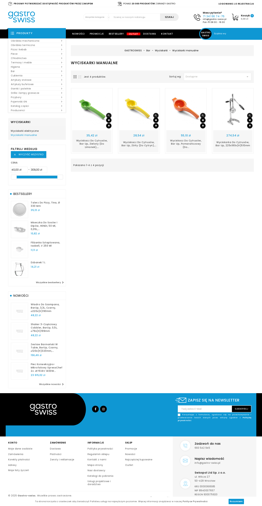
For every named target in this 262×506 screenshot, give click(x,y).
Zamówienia (15, 454)
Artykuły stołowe (37, 80)
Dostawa (149, 33)
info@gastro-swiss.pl (214, 19)
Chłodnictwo (37, 58)
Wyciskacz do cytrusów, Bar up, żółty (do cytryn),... (138, 144)
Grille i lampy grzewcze (37, 93)
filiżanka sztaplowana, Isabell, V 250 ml (45, 244)
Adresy (12, 465)
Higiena (37, 67)
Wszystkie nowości (52, 384)
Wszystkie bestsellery (50, 282)
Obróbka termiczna (37, 45)
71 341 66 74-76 (214, 16)
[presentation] (226, 429)
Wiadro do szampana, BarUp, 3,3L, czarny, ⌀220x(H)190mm (45, 308)
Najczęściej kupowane (138, 459)
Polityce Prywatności (195, 501)
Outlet (133, 34)
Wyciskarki (20, 122)
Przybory (37, 97)
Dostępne (217, 77)
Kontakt (167, 33)
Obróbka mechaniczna (37, 40)
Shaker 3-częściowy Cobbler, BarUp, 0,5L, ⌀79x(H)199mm (44, 328)
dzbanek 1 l (38, 262)
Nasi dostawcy (96, 470)
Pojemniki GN (37, 101)
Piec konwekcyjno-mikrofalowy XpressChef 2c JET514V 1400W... (46, 368)
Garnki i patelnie (37, 88)
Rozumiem (236, 501)
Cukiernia (37, 75)
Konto (12, 442)
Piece (37, 53)
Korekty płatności (19, 459)
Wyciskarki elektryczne (25, 131)
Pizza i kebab (37, 49)
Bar (37, 71)
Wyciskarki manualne (24, 135)
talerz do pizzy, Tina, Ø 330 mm (45, 204)
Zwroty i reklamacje (62, 459)
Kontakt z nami (97, 459)
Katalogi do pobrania (100, 476)
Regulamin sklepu (98, 454)
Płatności (55, 454)
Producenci (37, 110)
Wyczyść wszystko (29, 154)
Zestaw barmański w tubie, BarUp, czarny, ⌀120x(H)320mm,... (44, 348)
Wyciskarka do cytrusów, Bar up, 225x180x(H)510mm (233, 144)
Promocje (97, 33)
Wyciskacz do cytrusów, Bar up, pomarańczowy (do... (186, 144)
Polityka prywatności (100, 448)
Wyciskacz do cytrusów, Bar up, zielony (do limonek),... (92, 144)
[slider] (14, 177)
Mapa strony (95, 465)
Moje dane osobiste (20, 448)
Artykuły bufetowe (37, 84)
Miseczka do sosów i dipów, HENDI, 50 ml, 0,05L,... (44, 226)
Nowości (78, 33)
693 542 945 (202, 447)
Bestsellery (116, 33)
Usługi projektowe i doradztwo (99, 483)
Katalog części (37, 106)
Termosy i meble (37, 62)
